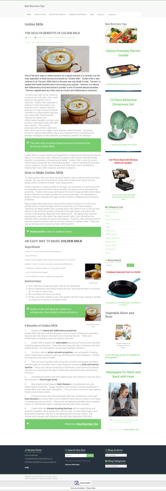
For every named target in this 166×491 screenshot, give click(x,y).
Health (107, 227)
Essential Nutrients (112, 212)
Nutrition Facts (110, 242)
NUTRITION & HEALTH (57, 15)
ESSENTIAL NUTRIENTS (78, 15)
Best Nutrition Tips (87, 423)
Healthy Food (42, 38)
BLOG (92, 15)
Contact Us (112, 15)
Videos (107, 253)
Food (107, 223)
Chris (29, 38)
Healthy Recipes (54, 38)
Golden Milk (43, 42)
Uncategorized (110, 249)
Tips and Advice (111, 245)
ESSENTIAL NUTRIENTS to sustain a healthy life (40, 462)
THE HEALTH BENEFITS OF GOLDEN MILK (52, 33)
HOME (28, 15)
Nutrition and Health (67, 38)
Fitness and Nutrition (112, 220)
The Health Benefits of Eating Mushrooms (39, 459)
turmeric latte (50, 42)
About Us (101, 15)
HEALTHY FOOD (40, 15)
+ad (123, 145)
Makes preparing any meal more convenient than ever (124, 84)
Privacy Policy (90, 488)
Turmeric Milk (59, 42)
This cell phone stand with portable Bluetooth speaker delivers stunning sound (123, 197)
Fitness (108, 216)
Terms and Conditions (78, 488)
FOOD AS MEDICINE (31, 455)
